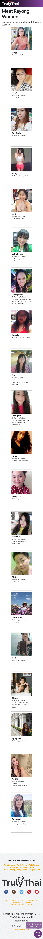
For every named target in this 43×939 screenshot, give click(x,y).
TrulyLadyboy (9, 870)
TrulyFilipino (28, 867)
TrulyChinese (9, 865)
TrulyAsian (22, 865)
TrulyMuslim (34, 870)
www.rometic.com (21, 930)
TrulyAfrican (34, 865)
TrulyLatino (22, 870)
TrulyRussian (15, 867)
